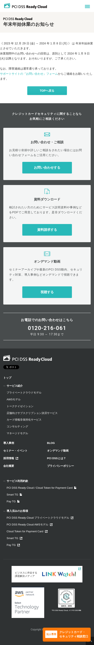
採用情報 (10, 458)
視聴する (47, 292)
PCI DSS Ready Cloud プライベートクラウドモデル (40, 517)
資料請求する (47, 229)
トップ (7, 377)
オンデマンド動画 (58, 450)
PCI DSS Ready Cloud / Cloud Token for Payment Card (41, 487)
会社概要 (8, 465)
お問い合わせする (47, 167)
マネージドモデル (17, 433)
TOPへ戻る (47, 90)
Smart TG (14, 494)
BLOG (51, 443)
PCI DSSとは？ (56, 458)
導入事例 (8, 443)
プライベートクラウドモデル (24, 392)
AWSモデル (14, 399)
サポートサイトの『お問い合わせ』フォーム (29, 73)
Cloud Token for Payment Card (27, 531)
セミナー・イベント (15, 450)
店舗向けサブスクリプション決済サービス (32, 413)
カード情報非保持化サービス (24, 419)
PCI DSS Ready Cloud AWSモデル (29, 524)
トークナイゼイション (20, 406)
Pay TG (13, 501)
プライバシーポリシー (60, 465)
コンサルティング (17, 426)
